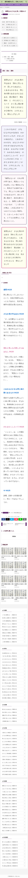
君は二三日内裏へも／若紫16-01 (14, 831)
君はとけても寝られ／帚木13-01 (14, 689)
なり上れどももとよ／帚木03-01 (14, 659)
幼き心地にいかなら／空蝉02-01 (14, 712)
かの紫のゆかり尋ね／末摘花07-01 (14, 860)
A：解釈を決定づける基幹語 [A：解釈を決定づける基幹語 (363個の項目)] (9, 37)
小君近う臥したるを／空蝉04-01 (14, 718)
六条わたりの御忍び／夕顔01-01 (14, 733)
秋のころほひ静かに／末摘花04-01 (14, 851)
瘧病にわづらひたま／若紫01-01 (14, 786)
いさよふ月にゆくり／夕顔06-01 (14, 748)
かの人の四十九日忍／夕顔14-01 (14, 771)
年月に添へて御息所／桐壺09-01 (14, 639)
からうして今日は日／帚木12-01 (14, 686)
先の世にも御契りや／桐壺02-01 (14, 618)
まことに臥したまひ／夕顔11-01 (14, 763)
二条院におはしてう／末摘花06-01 (14, 857)
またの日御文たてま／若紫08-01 (14, 807)
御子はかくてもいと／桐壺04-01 (14, 624)
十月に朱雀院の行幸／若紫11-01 (14, 816)
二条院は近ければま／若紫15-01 (14, 828)
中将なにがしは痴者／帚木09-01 (14, 677)
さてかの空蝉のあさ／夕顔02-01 (14, 736)
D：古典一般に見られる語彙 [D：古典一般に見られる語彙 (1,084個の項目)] (10, 45)
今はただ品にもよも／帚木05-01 (14, 665)
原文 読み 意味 (8, 56)
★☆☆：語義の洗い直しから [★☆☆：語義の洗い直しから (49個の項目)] (9, 27)
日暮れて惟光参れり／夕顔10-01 (14, 760)
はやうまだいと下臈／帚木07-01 (14, 671)
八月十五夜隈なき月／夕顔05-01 (14, 745)
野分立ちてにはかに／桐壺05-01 (14, 627)
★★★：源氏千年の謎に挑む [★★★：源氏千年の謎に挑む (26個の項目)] (9, 21)
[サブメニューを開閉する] (25, 615)
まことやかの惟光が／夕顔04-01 (14, 742)
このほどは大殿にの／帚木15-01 (14, 695)
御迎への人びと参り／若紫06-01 (14, 801)
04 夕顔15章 (5, 14)
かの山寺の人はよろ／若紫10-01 (14, 813)
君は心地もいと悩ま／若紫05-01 (14, 798)
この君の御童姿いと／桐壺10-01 (14, 642)
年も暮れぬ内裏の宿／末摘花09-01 (14, 866)
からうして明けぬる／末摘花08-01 (14, 863)
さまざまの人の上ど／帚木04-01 (14, 662)
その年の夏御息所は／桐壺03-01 (14, 621)
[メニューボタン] (1, 1)
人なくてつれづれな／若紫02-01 (14, 789)
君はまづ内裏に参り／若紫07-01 (14, 804)
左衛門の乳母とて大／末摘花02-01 (14, 845)
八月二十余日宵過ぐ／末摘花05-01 (14, 854)
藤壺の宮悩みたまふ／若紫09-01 (14, 810)
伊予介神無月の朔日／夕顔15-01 (14, 774)
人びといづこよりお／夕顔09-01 (14, 757)
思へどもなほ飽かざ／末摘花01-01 (14, 842)
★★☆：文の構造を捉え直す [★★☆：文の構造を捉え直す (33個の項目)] (9, 24)
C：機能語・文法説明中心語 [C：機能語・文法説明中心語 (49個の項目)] (9, 43)
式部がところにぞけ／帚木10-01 (14, 680)
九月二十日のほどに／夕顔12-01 (14, 766)
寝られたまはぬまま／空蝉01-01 (14, 709)
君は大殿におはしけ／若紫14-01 (14, 825)
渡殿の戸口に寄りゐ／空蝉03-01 (14, 715)
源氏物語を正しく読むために (14, 1)
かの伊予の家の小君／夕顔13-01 (14, 769)
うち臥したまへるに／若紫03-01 (14, 792)
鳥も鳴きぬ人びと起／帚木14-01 (14, 692)
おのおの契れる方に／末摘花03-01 (14, 848)
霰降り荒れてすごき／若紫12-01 (14, 819)
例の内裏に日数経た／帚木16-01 (14, 698)
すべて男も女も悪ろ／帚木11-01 (14, 683)
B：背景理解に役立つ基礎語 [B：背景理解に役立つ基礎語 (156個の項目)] (9, 40)
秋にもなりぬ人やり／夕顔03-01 (14, 739)
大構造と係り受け (11, 58)
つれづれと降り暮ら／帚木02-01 (14, 656)
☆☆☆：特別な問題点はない (16, 512)
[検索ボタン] (26, 1)
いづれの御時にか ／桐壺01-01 (14, 615)
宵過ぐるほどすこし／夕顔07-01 (14, 751)
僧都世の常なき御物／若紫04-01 (14, 795)
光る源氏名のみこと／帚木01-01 (14, 653)
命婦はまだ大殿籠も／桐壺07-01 (14, 633)
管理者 (14, 536)
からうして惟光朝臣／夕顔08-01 (14, 754)
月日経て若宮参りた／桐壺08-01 (14, 636)
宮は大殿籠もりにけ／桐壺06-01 (14, 630)
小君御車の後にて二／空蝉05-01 (14, 721)
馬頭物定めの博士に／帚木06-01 (14, 668)
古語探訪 (11, 60)
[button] (3, 519)
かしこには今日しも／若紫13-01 (14, 822)
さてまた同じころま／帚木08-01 (14, 674)
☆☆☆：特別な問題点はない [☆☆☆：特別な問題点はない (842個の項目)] (9, 29)
